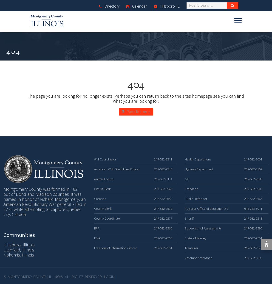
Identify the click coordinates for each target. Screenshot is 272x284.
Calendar (136, 6)
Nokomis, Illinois (18, 255)
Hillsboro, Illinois (19, 245)
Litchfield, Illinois (18, 250)
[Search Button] (232, 5)
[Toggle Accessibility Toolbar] (266, 244)
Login (109, 277)
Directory (109, 6)
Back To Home (136, 112)
